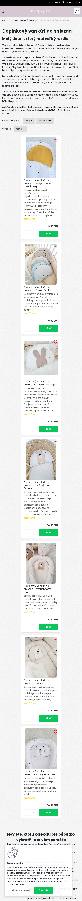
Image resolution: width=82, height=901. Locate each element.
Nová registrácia (72, 2)
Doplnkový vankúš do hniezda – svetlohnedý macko (19, 400)
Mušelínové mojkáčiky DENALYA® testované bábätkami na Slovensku (51, 590)
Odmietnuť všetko (20, 890)
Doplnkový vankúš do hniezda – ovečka (56, 401)
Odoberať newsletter (21, 724)
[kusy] (11, 237)
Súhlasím (43, 890)
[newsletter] (68, 733)
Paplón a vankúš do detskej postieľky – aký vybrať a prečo (52, 617)
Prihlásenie (55, 2)
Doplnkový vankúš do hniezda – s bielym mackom (37, 497)
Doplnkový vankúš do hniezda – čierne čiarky (57, 187)
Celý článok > (70, 578)
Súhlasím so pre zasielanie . (36, 742)
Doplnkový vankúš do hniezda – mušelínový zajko (18, 293)
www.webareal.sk (53, 897)
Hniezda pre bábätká (23, 20)
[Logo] (41, 11)
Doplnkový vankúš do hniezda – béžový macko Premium (59, 293)
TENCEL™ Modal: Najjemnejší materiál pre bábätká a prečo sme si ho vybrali (51, 643)
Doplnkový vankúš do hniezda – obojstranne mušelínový (19, 183)
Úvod (4, 20)
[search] (77, 11)
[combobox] (29, 121)
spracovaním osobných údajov (35, 740)
